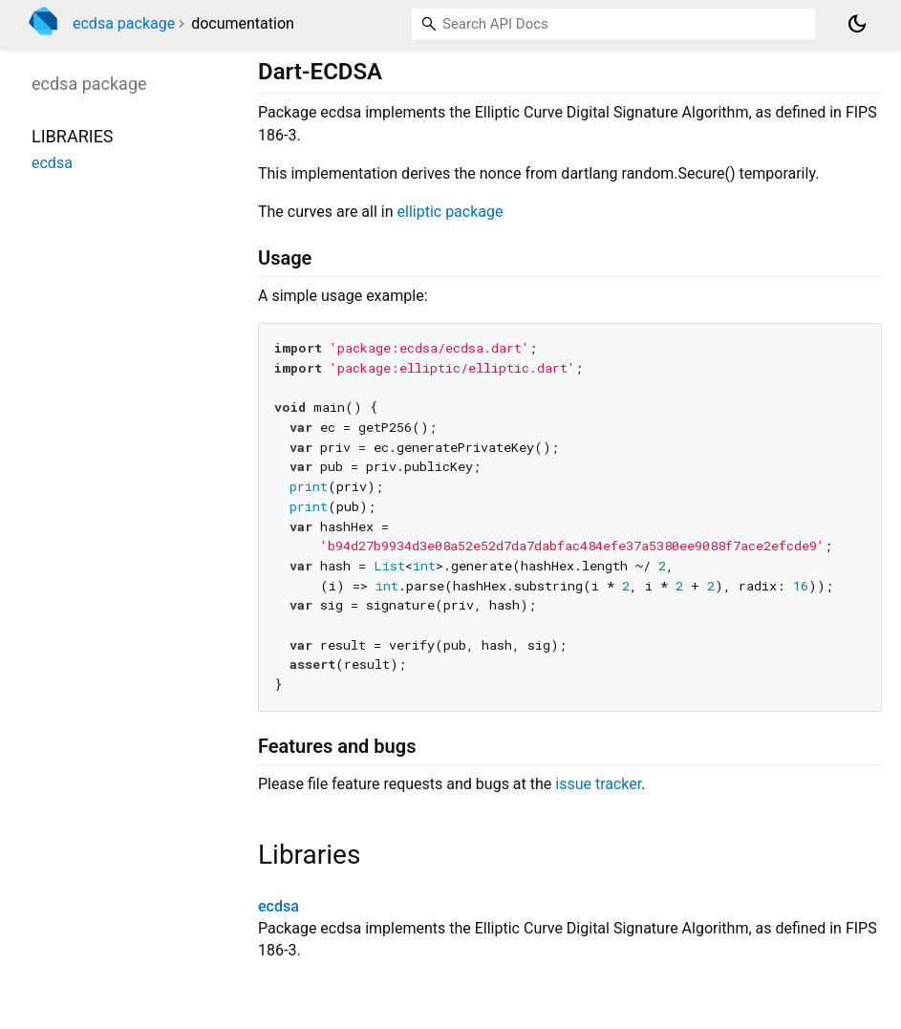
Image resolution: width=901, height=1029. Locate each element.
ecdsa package (124, 23)
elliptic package (450, 212)
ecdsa (278, 906)
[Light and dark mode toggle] (857, 24)
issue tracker (598, 784)
